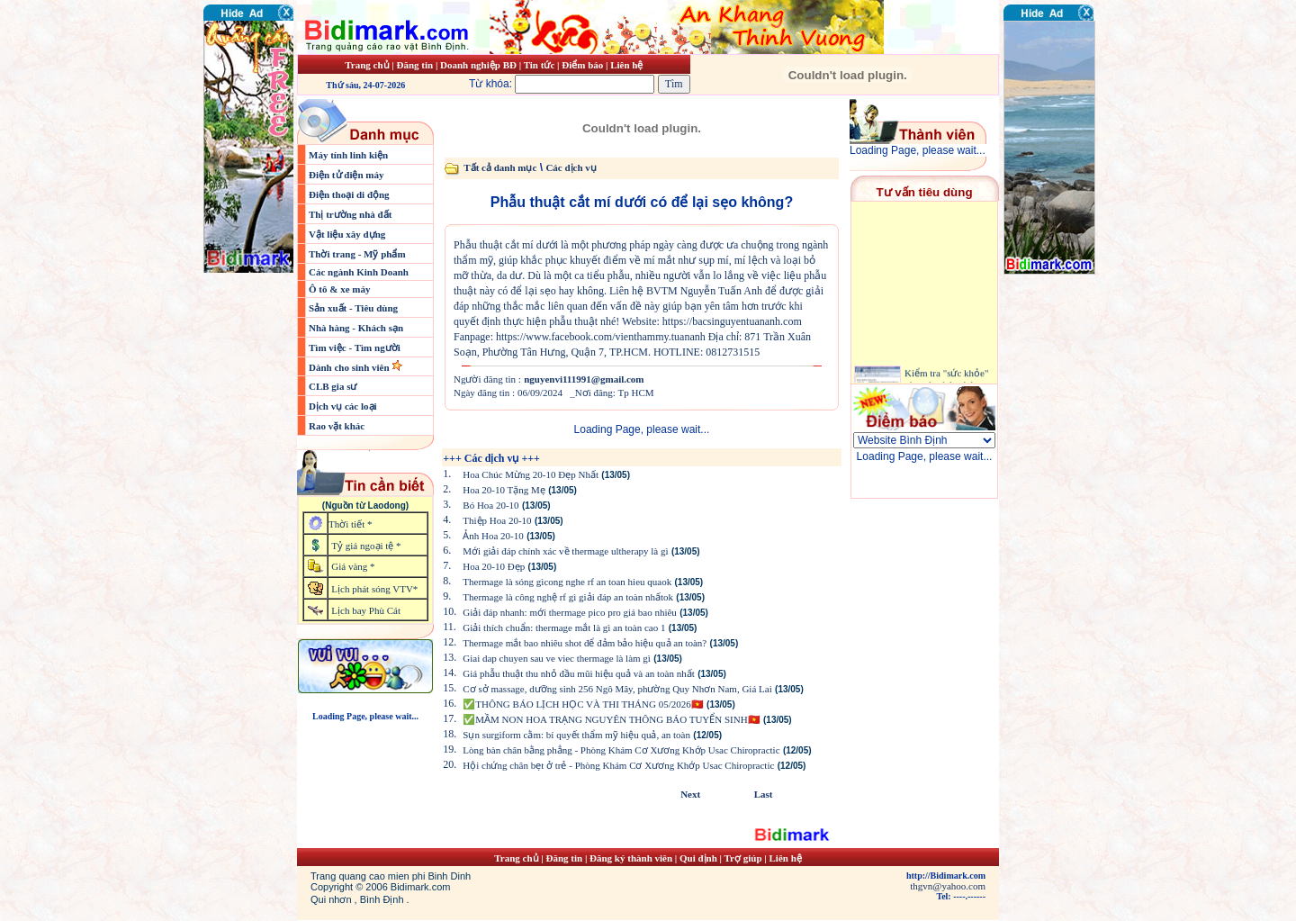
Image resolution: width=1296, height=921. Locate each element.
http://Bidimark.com (946, 875)
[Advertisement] (1058, 383)
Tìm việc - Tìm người (354, 347)
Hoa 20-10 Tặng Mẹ (504, 489)
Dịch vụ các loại (343, 406)
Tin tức (540, 64)
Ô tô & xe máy (339, 289)
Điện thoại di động (349, 194)
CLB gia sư (332, 386)
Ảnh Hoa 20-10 (493, 535)
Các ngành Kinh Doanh (359, 271)
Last (763, 794)
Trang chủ (367, 64)
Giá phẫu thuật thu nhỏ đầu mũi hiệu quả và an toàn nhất (578, 673)
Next (690, 794)
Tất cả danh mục (500, 167)
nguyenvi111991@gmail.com (584, 379)
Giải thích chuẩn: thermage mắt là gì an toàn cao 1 (564, 627)
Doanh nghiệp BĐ (479, 64)
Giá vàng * (352, 566)
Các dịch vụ (570, 167)
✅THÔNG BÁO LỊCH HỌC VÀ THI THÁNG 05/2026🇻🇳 (583, 704)
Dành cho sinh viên (350, 367)
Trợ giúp (744, 858)
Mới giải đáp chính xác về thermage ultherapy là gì (565, 551)
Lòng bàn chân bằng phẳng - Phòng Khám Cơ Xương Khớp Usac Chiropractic (621, 750)
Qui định (698, 858)
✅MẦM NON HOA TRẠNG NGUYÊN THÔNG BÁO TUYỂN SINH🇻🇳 (611, 719)
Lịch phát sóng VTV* (374, 588)
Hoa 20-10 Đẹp (494, 566)
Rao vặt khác (336, 425)
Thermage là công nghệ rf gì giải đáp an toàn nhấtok (568, 596)
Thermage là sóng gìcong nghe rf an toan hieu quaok (567, 581)
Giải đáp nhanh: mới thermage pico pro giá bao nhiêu (570, 612)
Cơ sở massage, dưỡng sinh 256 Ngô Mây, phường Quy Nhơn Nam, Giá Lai (617, 688)
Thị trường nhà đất (350, 214)
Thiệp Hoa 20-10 (497, 520)
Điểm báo (582, 64)
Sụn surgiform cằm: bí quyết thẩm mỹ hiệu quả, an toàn (576, 734)
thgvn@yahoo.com (948, 885)
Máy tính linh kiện (348, 154)
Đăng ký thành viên (631, 858)
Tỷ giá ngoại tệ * (365, 545)
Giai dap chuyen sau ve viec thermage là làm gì (557, 658)
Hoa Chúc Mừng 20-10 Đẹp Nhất (530, 474)
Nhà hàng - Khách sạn (356, 327)
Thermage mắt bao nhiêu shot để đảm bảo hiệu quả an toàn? (584, 642)
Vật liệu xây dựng (347, 234)
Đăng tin (414, 64)
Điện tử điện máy (346, 174)
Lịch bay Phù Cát (365, 610)
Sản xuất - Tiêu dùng (353, 307)
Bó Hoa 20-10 (490, 505)
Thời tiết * (350, 524)
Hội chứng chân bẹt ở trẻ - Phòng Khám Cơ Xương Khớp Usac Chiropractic (618, 765)
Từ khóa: (563, 83)
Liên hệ (626, 64)
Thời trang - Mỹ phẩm (357, 253)
